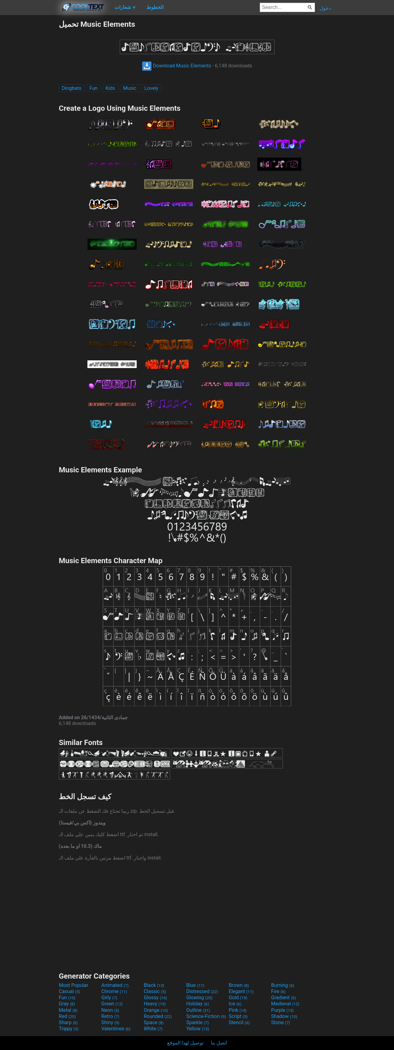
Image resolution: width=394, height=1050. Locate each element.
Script (238, 1016)
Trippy (68, 1029)
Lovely (151, 88)
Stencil (239, 1022)
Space (153, 1022)
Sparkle (197, 1022)
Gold (238, 997)
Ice (235, 1004)
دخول (325, 8)
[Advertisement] (29, 112)
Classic (155, 991)
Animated (115, 985)
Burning (282, 985)
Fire (278, 991)
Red (67, 1016)
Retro (110, 1016)
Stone (280, 1022)
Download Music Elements (176, 66)
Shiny (110, 1022)
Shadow (284, 1016)
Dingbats (71, 88)
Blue (195, 985)
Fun (93, 88)
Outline (198, 1010)
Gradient (283, 997)
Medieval (285, 1004)
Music (129, 88)
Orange (156, 1010)
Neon (110, 1010)
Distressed (202, 991)
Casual (69, 991)
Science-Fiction (206, 1016)
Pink (238, 1010)
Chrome (114, 991)
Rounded (158, 1016)
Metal (68, 1010)
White (153, 1029)
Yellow (197, 1029)
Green (112, 1004)
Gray (67, 1004)
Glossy (155, 997)
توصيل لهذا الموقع (185, 1043)
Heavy (155, 1004)
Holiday (197, 1004)
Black (154, 985)
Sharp (68, 1022)
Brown (239, 985)
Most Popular (73, 985)
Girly (109, 997)
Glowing (199, 997)
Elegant (241, 991)
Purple (282, 1010)
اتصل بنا (219, 1043)
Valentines (116, 1029)
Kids (110, 88)
